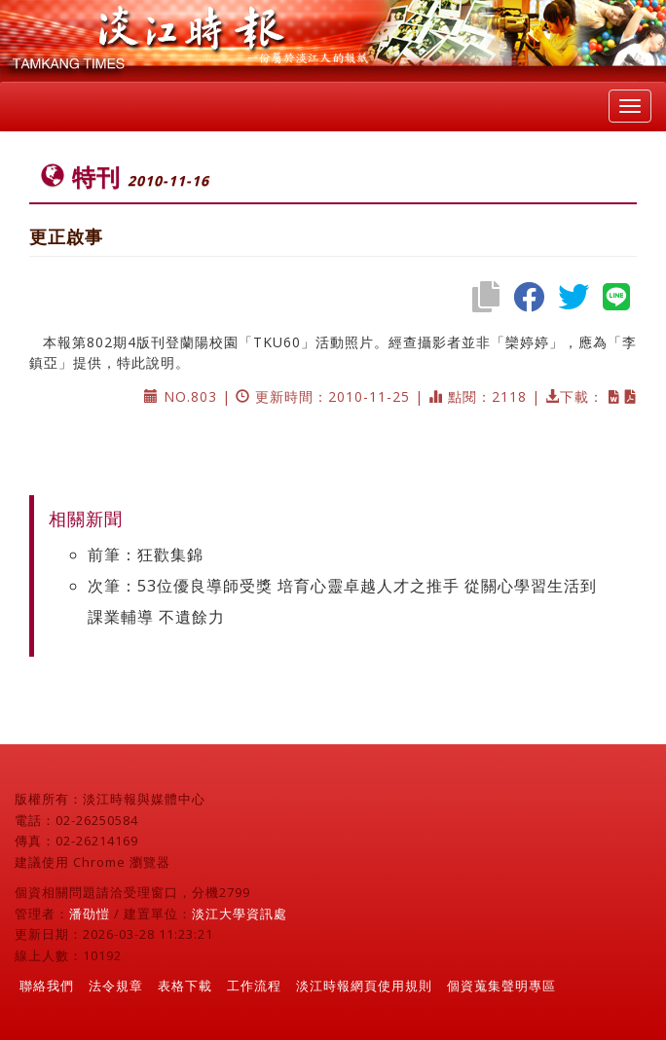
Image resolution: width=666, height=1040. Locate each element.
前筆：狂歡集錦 (146, 554)
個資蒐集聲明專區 (501, 985)
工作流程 (254, 985)
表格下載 (185, 985)
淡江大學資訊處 (239, 913)
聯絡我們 (46, 985)
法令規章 (116, 985)
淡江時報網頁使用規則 (364, 985)
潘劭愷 (89, 913)
